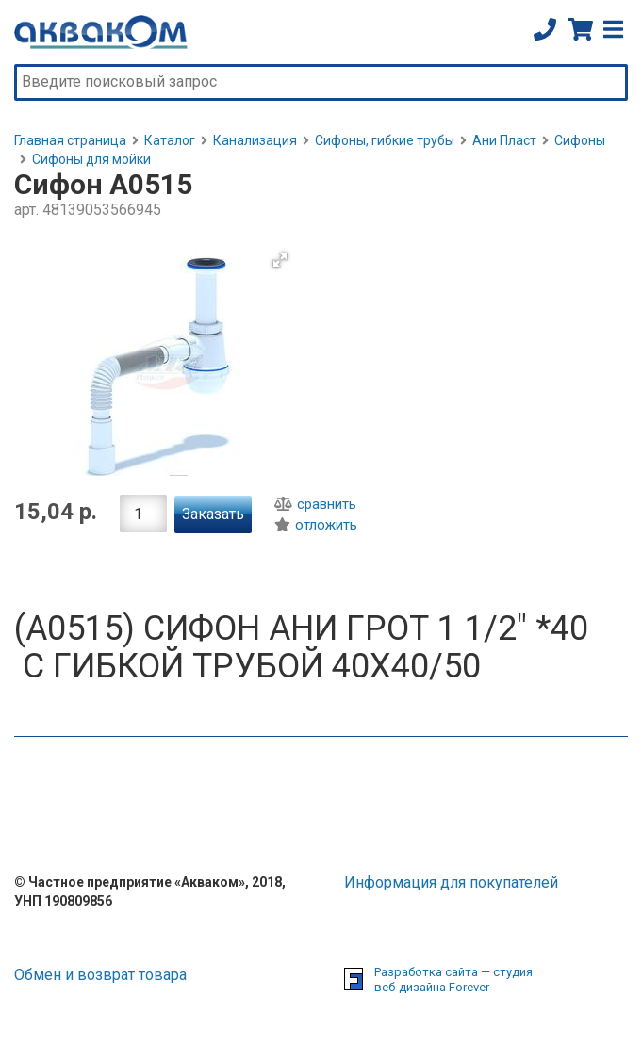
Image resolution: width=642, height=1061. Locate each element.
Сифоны (579, 140)
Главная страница (70, 140)
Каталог (169, 140)
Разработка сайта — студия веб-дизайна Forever (453, 979)
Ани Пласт (504, 140)
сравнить (315, 504)
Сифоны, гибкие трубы (384, 140)
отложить (315, 524)
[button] (280, 260)
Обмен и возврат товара (100, 975)
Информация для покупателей (451, 882)
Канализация (255, 140)
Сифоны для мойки (91, 159)
